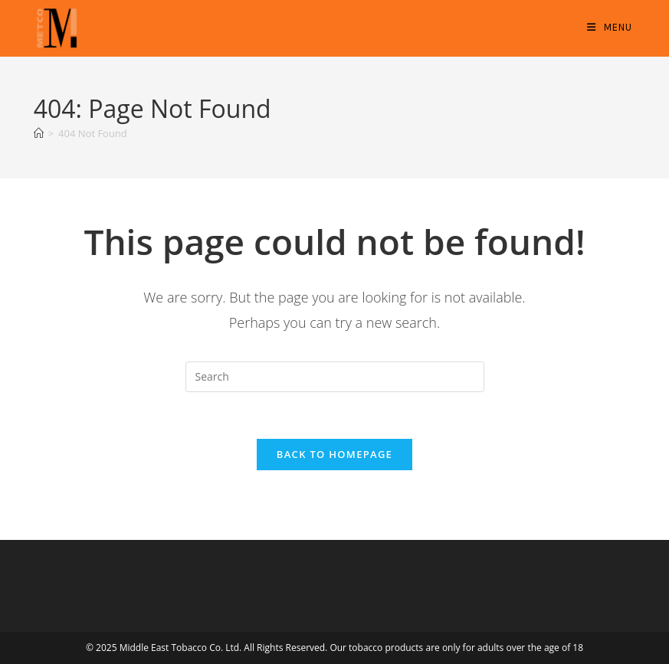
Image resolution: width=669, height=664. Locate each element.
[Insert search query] (334, 376)
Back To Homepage (334, 454)
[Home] (39, 133)
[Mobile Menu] (609, 27)
